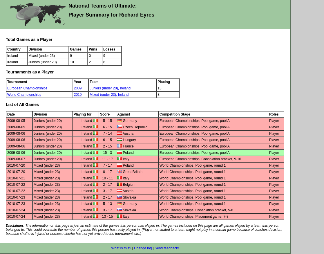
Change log (143, 248)
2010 (78, 95)
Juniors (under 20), (105, 88)
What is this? (121, 248)
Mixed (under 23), (104, 95)
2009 (78, 88)
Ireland (125, 88)
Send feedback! (167, 248)
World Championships (24, 95)
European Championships (27, 88)
